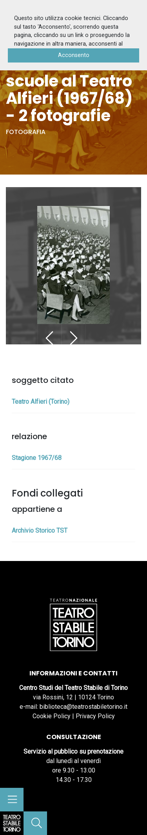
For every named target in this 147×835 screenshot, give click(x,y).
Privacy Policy (95, 716)
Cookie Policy (52, 716)
